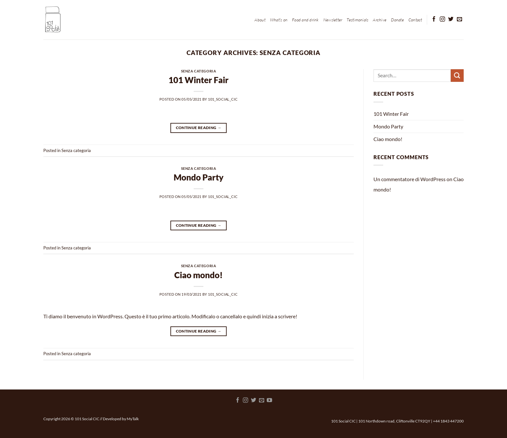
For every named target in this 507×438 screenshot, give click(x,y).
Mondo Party (198, 177)
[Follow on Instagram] (442, 19)
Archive (379, 19)
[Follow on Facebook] (434, 19)
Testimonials (357, 19)
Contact (415, 19)
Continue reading (198, 128)
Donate (397, 19)
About (259, 19)
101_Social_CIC (223, 99)
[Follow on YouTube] (269, 400)
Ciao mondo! (198, 275)
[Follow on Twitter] (450, 19)
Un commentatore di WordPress (409, 179)
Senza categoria (198, 71)
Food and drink (305, 19)
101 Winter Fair (198, 80)
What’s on (278, 19)
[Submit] (457, 75)
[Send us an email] (459, 19)
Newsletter (332, 19)
